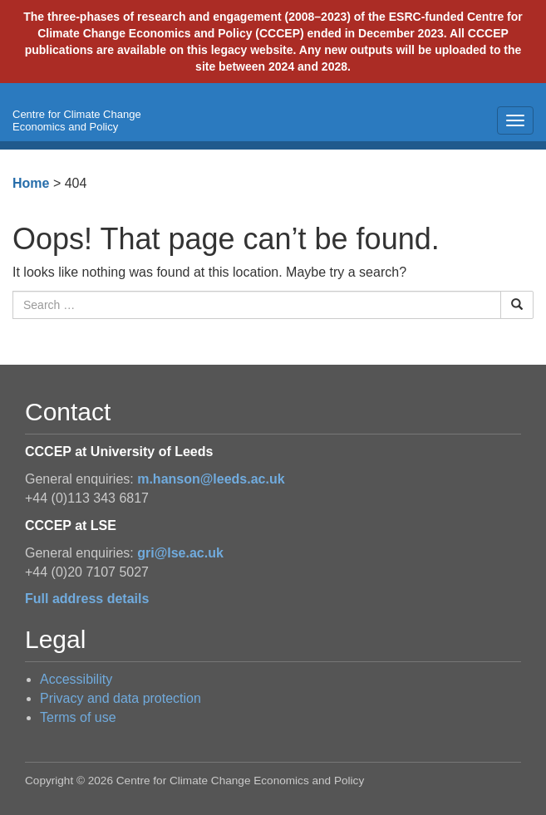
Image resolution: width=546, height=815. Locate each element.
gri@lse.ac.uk (180, 553)
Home (30, 183)
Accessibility (76, 679)
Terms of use (78, 717)
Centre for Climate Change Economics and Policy (76, 120)
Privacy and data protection (120, 698)
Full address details (87, 599)
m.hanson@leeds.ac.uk (210, 479)
